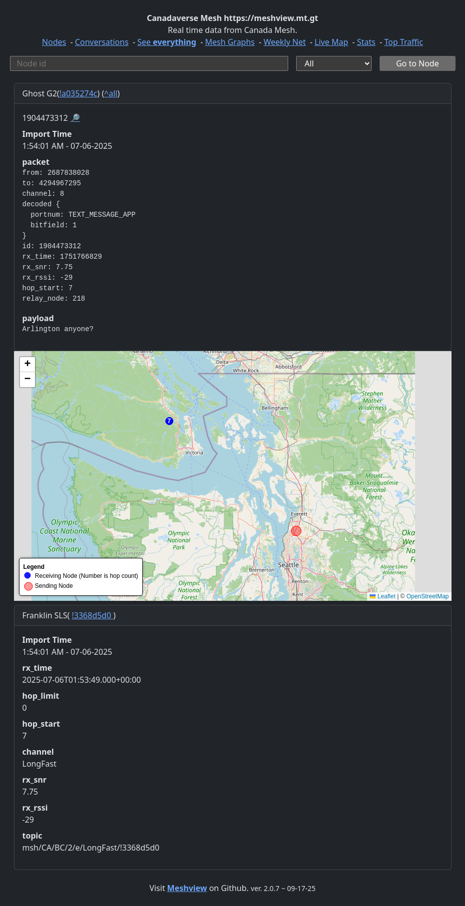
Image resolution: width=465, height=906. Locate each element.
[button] (169, 421)
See (166, 41)
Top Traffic (403, 41)
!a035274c (78, 93)
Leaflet (382, 596)
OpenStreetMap (428, 596)
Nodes (54, 41)
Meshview (187, 888)
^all (110, 93)
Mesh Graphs (230, 41)
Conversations (101, 41)
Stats (366, 41)
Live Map (331, 41)
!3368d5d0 (92, 615)
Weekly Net (285, 41)
